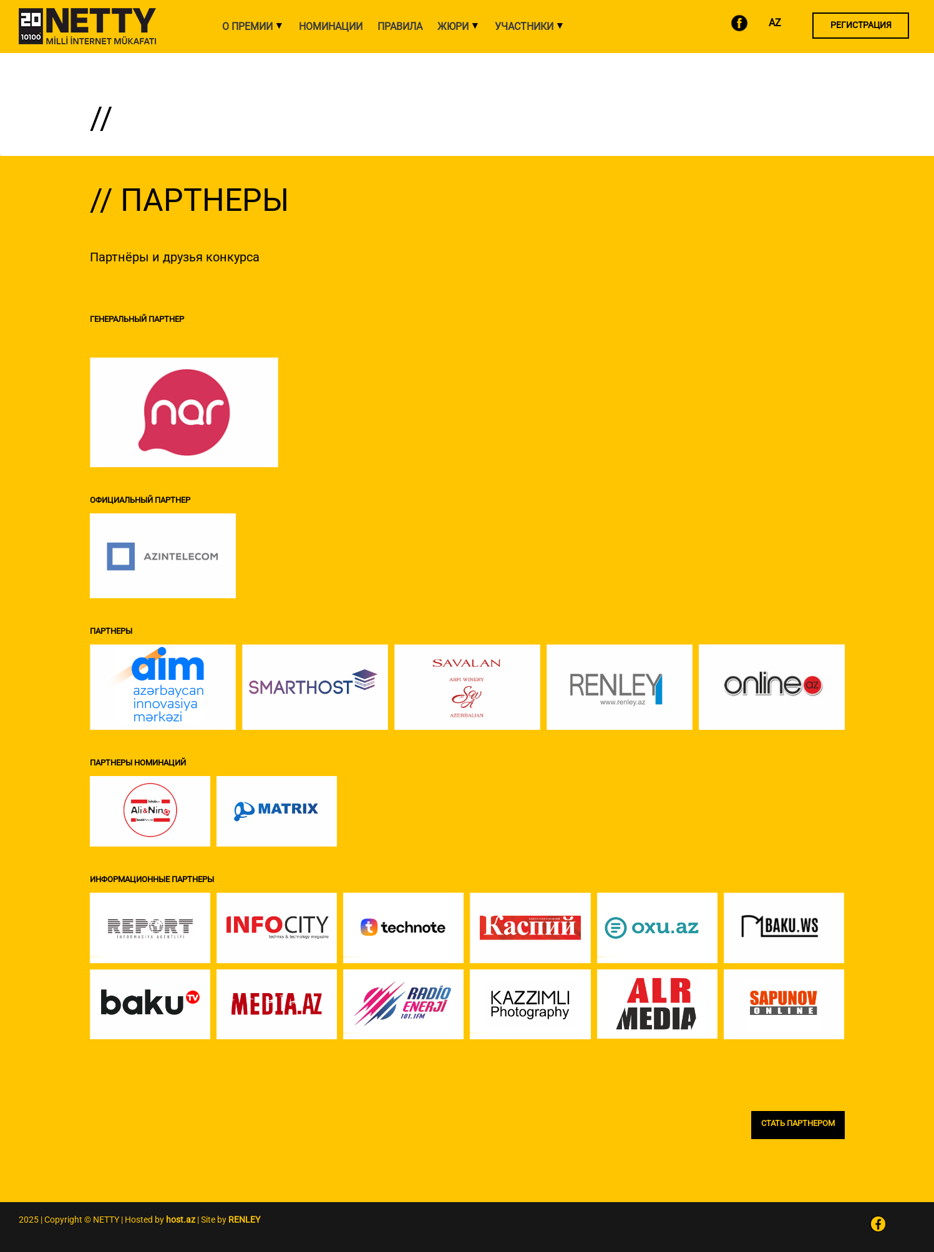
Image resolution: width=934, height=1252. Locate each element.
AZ (775, 23)
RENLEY (244, 1220)
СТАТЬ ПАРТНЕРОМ (798, 1123)
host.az (180, 1220)
